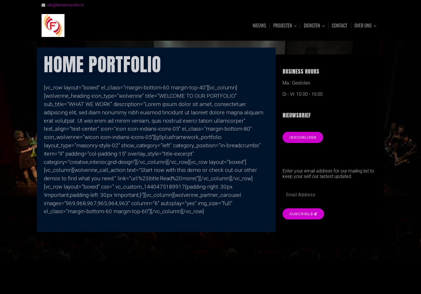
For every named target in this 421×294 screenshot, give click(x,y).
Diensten (312, 25)
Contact (339, 25)
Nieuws (259, 25)
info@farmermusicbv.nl (65, 5)
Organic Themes (221, 281)
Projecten (282, 25)
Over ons (363, 25)
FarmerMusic (105, 25)
